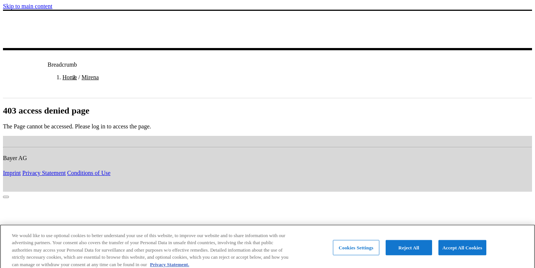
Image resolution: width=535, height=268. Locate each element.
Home (69, 77)
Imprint (12, 173)
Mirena (90, 77)
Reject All (408, 250)
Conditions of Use (88, 173)
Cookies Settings (356, 250)
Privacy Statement (44, 173)
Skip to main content (27, 6)
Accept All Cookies (462, 250)
